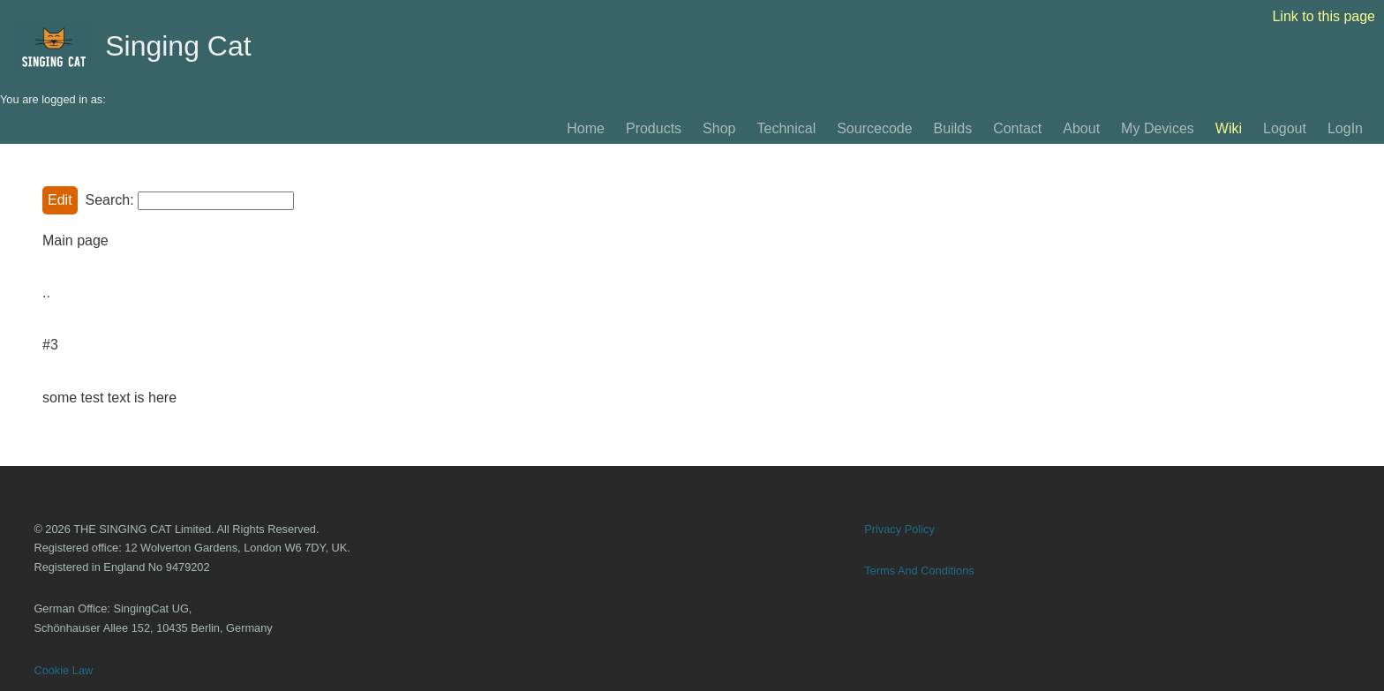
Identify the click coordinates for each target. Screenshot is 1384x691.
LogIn (1345, 128)
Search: (109, 199)
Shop (719, 128)
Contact (1017, 128)
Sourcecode (874, 128)
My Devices (1157, 128)
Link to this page (1323, 16)
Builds (953, 128)
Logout (1284, 128)
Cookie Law (63, 670)
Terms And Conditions (919, 570)
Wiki (1228, 128)
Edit (60, 199)
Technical (786, 128)
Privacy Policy (899, 529)
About (1081, 128)
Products (653, 128)
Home (586, 128)
